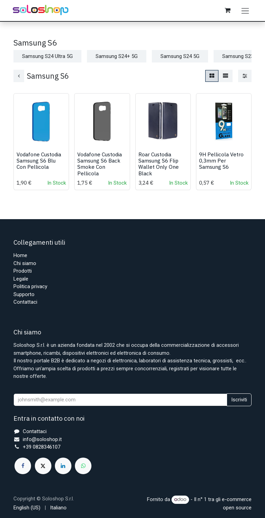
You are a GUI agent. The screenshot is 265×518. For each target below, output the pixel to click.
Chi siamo (24, 263)
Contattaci (25, 302)
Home (20, 256)
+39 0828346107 (41, 447)
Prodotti (22, 271)
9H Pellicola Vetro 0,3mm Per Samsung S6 (221, 162)
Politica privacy (30, 287)
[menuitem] (26, 508)
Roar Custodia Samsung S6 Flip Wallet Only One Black (158, 166)
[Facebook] (22, 466)
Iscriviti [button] (239, 400)
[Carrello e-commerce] (227, 11)
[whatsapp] (83, 466)
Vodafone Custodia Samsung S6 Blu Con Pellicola (39, 162)
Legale (20, 279)
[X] (43, 466)
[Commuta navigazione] (245, 11)
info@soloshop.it (42, 439)
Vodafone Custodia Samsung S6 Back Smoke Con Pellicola (99, 166)
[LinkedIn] (63, 466)
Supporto (24, 294)
